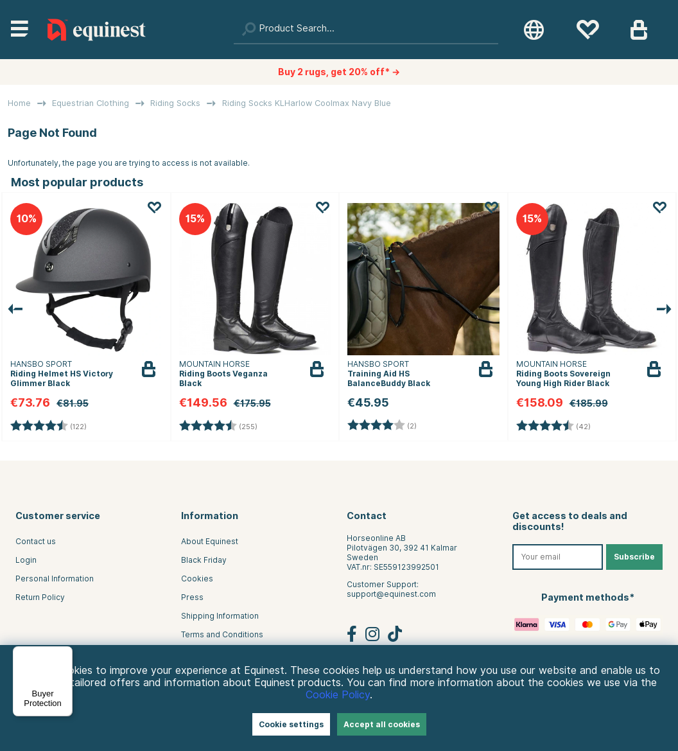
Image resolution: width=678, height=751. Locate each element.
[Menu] (65, 654)
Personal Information (54, 578)
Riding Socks (175, 103)
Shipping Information (220, 616)
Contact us (35, 541)
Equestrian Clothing (90, 103)
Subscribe (634, 556)
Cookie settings (291, 724)
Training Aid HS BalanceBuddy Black (388, 378)
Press (192, 597)
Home (19, 103)
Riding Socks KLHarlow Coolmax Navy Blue (306, 103)
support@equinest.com (391, 594)
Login (26, 560)
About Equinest (209, 541)
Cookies (197, 578)
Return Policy (40, 597)
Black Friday (204, 560)
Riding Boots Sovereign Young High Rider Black (563, 378)
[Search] (366, 29)
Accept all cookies (381, 724)
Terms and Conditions (222, 634)
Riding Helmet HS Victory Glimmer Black (61, 378)
